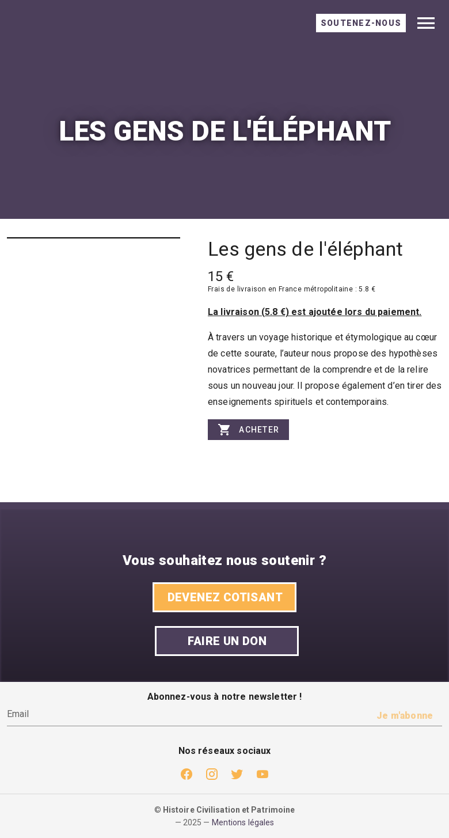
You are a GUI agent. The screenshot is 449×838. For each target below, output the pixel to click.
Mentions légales (243, 822)
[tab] (361, 23)
